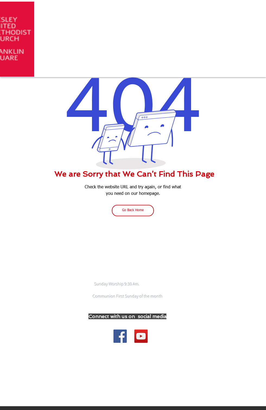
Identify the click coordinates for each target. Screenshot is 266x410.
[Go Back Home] (133, 210)
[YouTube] (141, 336)
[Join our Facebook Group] (120, 336)
